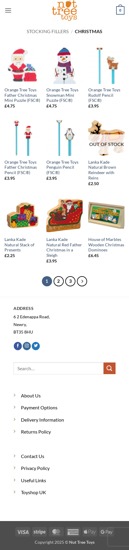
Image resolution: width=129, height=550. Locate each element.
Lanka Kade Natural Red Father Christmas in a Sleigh (64, 247)
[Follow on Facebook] (18, 346)
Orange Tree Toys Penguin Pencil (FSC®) (62, 167)
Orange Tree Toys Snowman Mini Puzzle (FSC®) (62, 95)
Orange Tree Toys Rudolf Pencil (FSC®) (104, 95)
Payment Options (39, 407)
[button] (8, 10)
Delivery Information (42, 420)
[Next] (82, 281)
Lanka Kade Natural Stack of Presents (19, 244)
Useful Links (33, 480)
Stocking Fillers (48, 31)
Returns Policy (36, 431)
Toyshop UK (33, 492)
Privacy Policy (35, 468)
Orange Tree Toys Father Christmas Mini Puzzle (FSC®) (22, 95)
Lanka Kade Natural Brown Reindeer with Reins (102, 170)
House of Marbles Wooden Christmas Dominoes (106, 244)
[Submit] (110, 368)
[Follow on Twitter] (36, 346)
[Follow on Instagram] (27, 346)
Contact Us (32, 456)
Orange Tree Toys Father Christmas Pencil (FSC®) (20, 167)
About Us (31, 395)
